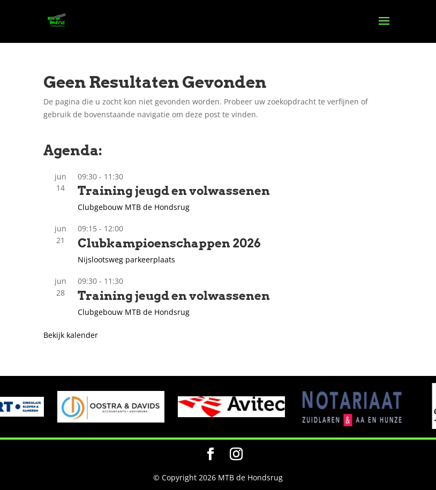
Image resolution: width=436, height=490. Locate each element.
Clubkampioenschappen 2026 (169, 243)
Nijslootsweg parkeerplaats (126, 259)
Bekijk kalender (70, 335)
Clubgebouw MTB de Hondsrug (134, 207)
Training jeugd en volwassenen (174, 191)
